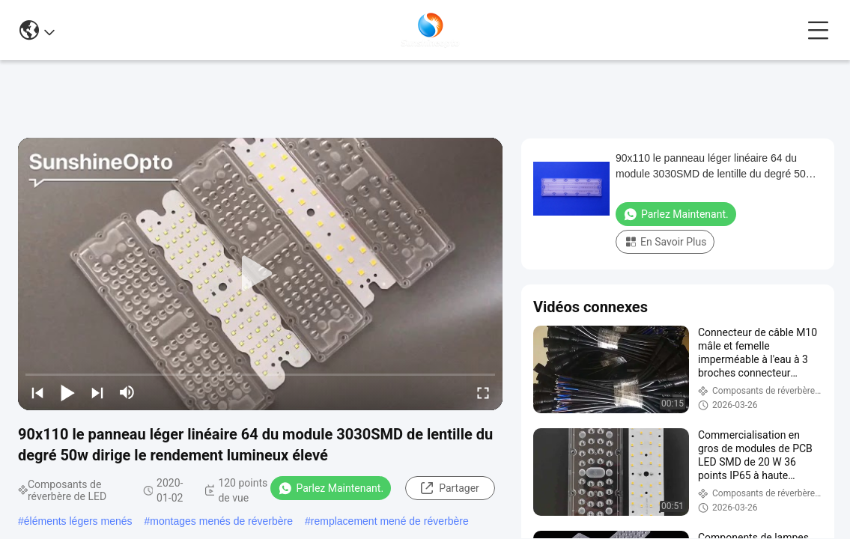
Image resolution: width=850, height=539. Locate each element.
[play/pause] (67, 392)
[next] (97, 392)
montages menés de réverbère (221, 521)
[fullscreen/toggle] (483, 392)
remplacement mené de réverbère (390, 521)
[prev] (37, 392)
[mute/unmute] (127, 392)
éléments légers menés (78, 521)
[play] (260, 274)
